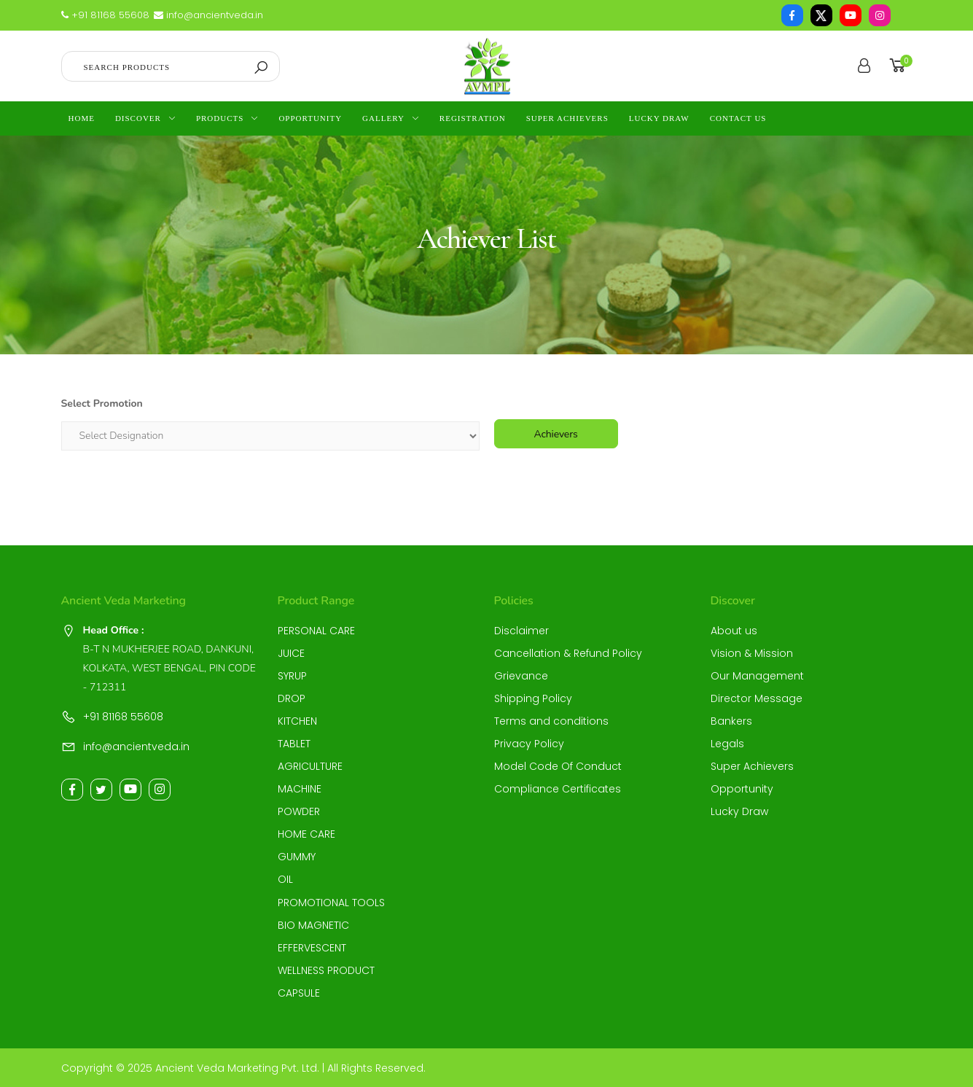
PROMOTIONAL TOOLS (331, 902)
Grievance (521, 676)
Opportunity (310, 118)
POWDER (299, 811)
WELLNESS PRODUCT (326, 970)
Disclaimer (521, 630)
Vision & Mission (752, 653)
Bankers (731, 721)
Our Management (757, 676)
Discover (138, 118)
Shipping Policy (533, 698)
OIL (285, 879)
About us (734, 630)
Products (219, 118)
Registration (472, 118)
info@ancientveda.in (208, 15)
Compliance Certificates (557, 789)
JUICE (291, 653)
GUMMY (297, 856)
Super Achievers (567, 118)
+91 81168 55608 (105, 15)
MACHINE (299, 789)
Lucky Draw (659, 118)
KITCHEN (297, 721)
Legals (727, 743)
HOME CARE (306, 834)
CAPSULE (299, 993)
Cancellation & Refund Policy (568, 653)
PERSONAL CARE (316, 630)
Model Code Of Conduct (558, 766)
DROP (291, 698)
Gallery (383, 118)
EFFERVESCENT (312, 947)
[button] (900, 66)
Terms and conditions (551, 721)
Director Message (756, 698)
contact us (738, 118)
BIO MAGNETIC (313, 925)
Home (82, 118)
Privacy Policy (529, 743)
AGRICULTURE (310, 766)
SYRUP (292, 676)
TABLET (294, 743)
